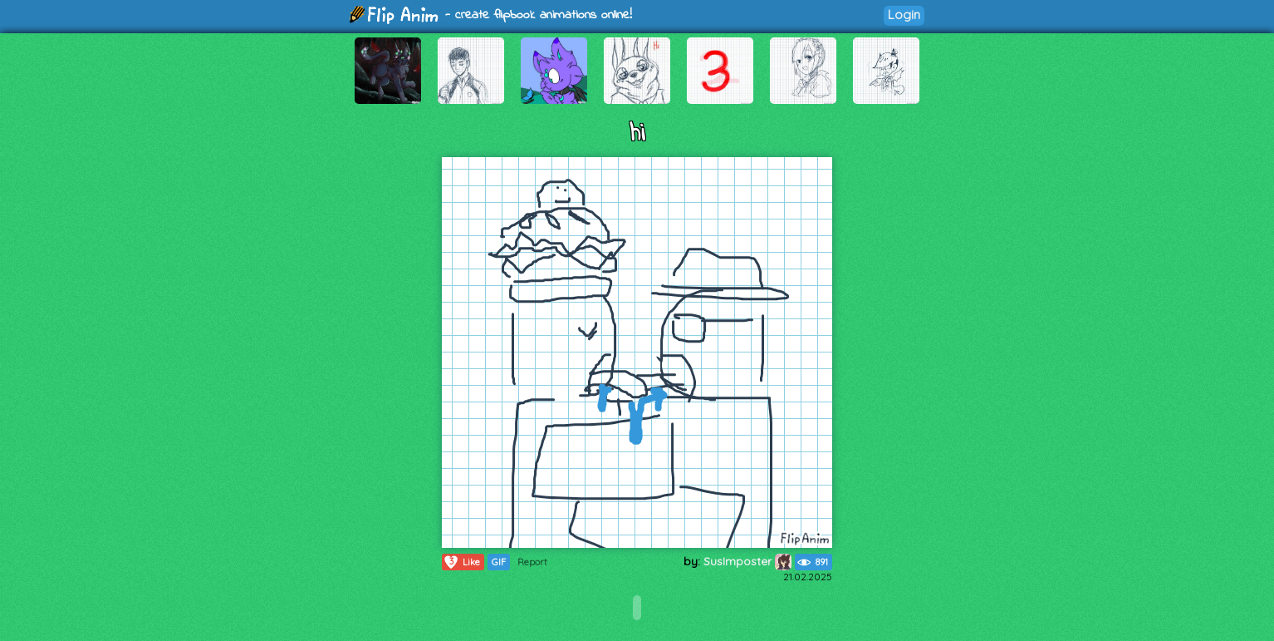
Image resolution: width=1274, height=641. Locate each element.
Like (461, 562)
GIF (499, 562)
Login (904, 14)
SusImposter (747, 561)
